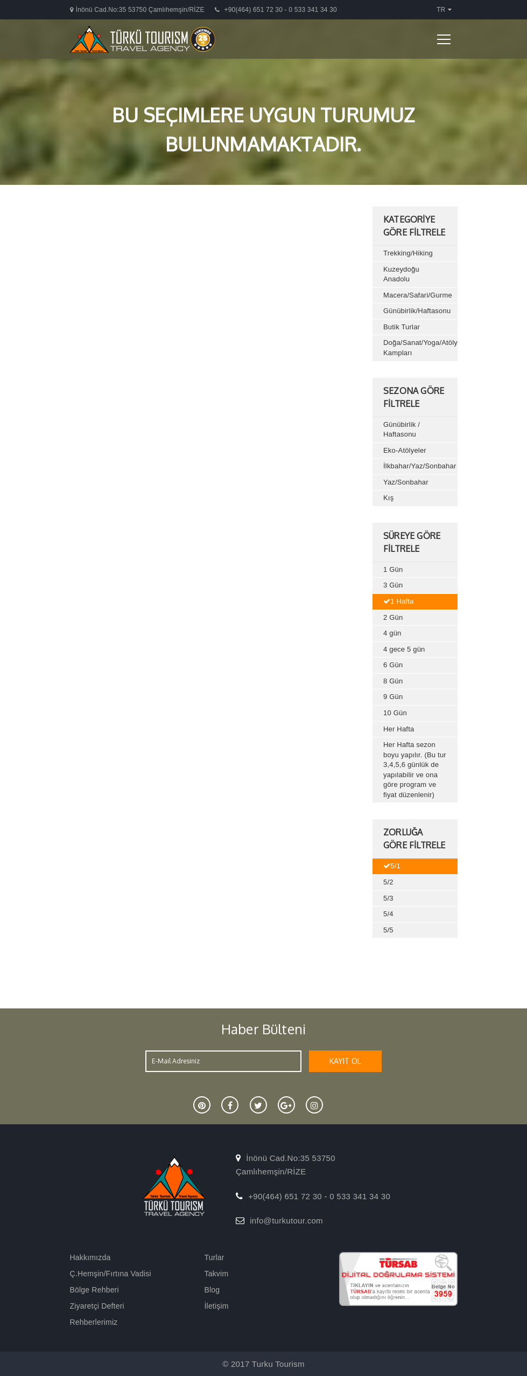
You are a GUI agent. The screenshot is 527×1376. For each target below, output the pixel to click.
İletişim (217, 1306)
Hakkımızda (90, 1257)
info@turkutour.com (286, 1220)
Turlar (214, 1257)
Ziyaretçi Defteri (97, 1306)
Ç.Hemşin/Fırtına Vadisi (110, 1273)
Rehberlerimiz (94, 1322)
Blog (212, 1289)
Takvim (217, 1273)
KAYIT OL (345, 1061)
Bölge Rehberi (94, 1289)
